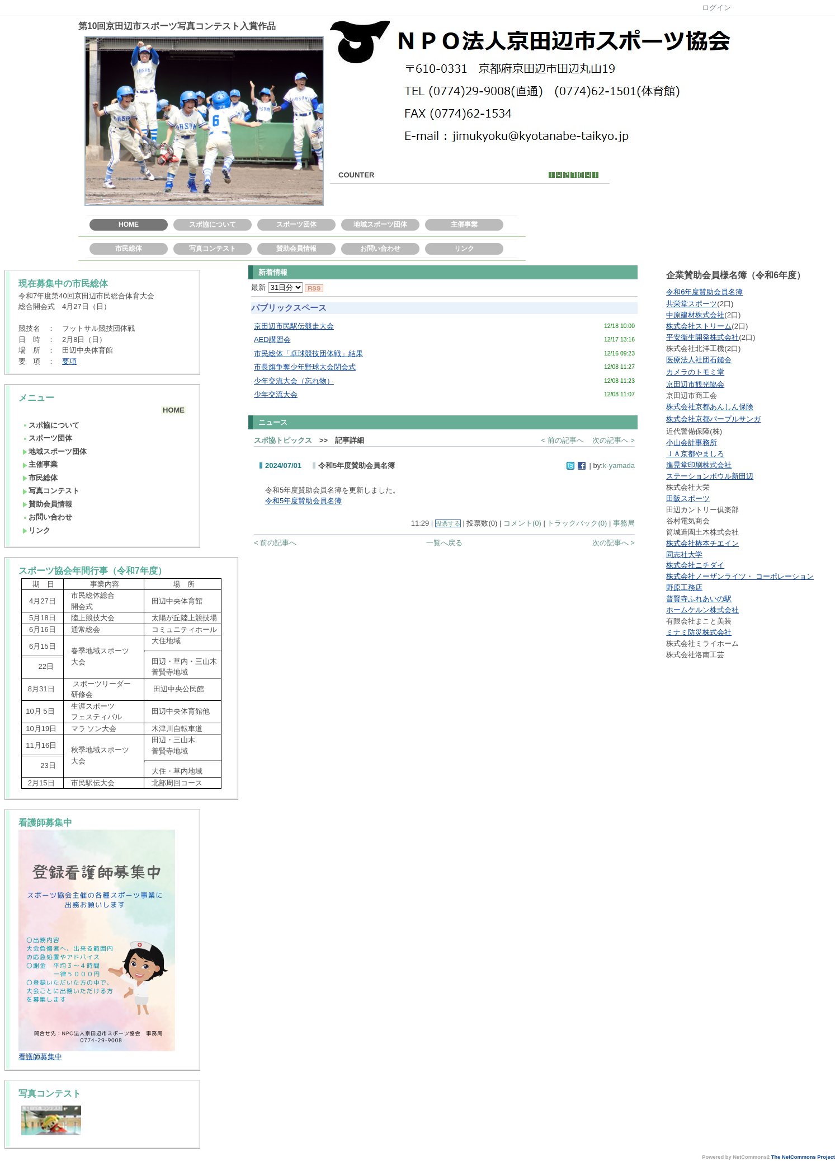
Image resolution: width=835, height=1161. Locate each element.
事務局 (624, 523)
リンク (464, 248)
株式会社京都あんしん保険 (709, 406)
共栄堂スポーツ (691, 303)
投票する (448, 523)
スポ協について (212, 224)
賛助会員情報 (296, 248)
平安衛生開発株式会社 (702, 337)
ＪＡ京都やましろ (695, 454)
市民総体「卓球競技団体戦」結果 (308, 353)
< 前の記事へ (562, 440)
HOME (129, 224)
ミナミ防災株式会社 (699, 632)
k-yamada (619, 465)
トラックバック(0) (577, 523)
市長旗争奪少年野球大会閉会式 (305, 367)
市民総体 (128, 248)
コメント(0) (522, 523)
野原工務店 (684, 587)
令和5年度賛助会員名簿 (303, 501)
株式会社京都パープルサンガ (713, 419)
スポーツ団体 (296, 224)
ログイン (716, 7)
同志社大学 (684, 554)
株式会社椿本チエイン (702, 543)
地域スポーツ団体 (380, 224)
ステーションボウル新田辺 (709, 476)
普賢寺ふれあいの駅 (699, 598)
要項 (69, 361)
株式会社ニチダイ (695, 565)
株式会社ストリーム (699, 326)
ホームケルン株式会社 (702, 610)
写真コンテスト (212, 248)
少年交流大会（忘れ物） (294, 381)
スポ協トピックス (283, 440)
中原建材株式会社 (695, 315)
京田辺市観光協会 (695, 384)
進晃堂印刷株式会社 (699, 465)
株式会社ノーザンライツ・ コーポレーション (740, 576)
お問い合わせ (380, 248)
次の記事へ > (613, 440)
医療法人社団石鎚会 (699, 359)
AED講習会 (272, 339)
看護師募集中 (40, 1056)
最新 (277, 287)
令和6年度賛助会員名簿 (704, 292)
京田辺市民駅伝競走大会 (294, 326)
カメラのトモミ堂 (695, 372)
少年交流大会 (276, 394)
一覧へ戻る (444, 543)
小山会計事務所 (691, 442)
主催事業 (464, 224)
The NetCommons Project (803, 1157)
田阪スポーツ (688, 498)
